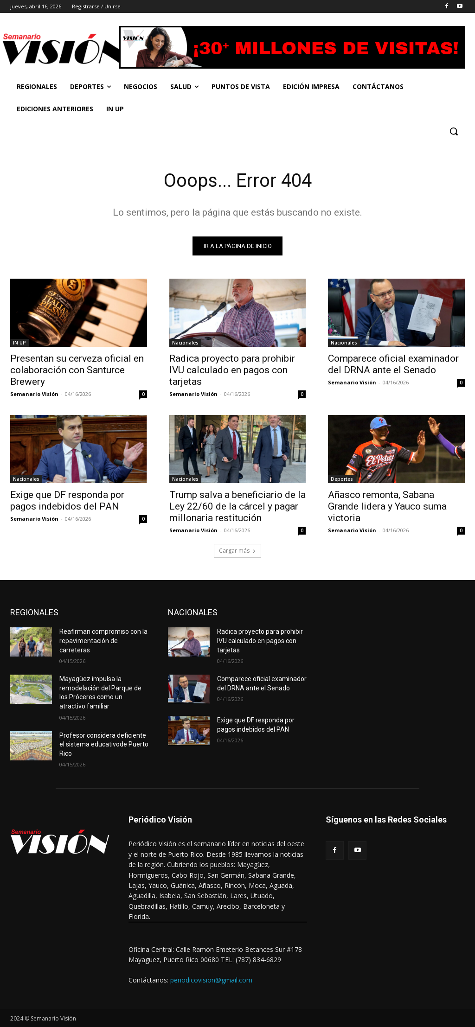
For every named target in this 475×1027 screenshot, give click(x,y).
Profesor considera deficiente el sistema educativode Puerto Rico (103, 744)
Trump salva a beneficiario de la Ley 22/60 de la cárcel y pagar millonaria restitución (237, 507)
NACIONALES (193, 613)
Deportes (342, 479)
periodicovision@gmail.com (211, 980)
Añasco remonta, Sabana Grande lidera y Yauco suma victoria (387, 507)
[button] (454, 131)
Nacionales (185, 342)
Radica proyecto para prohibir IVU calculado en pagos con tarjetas (232, 370)
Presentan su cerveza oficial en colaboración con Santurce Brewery (77, 370)
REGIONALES (34, 613)
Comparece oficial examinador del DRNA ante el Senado (393, 364)
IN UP (19, 342)
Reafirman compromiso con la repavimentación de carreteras (103, 641)
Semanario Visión (34, 393)
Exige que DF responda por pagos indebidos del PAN (67, 501)
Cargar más (237, 551)
